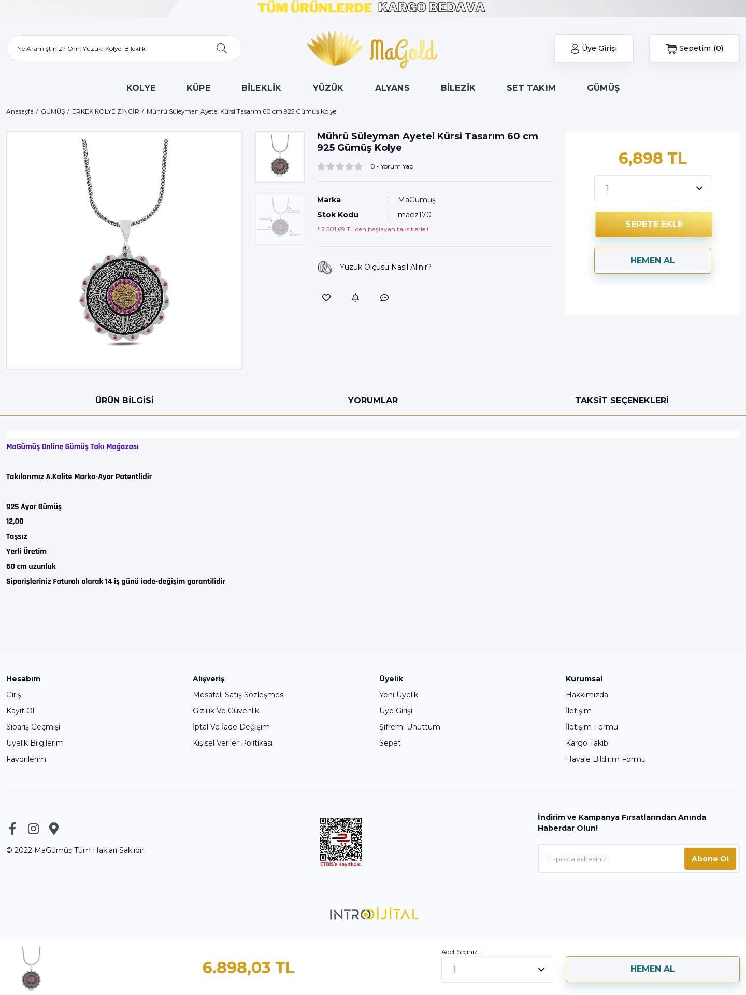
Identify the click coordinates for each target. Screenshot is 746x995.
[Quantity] (652, 188)
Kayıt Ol (20, 711)
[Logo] (373, 48)
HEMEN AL (652, 260)
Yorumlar (373, 400)
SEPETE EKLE (654, 224)
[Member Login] (594, 48)
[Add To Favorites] (326, 297)
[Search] (124, 48)
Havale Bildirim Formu (606, 759)
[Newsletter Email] (639, 858)
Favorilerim (26, 759)
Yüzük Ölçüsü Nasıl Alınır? (374, 267)
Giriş (13, 694)
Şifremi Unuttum (409, 727)
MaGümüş (417, 199)
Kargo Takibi (588, 743)
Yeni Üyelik (398, 694)
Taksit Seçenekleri (622, 400)
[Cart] (694, 48)
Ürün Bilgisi (124, 400)
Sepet (390, 743)
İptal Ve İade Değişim (231, 727)
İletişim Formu (592, 727)
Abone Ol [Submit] (710, 858)
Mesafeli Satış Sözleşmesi (239, 694)
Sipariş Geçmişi (33, 727)
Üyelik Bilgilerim (35, 743)
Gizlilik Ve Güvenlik (226, 711)
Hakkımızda (587, 694)
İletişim (579, 711)
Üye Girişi (395, 711)
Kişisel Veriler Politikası (232, 743)
